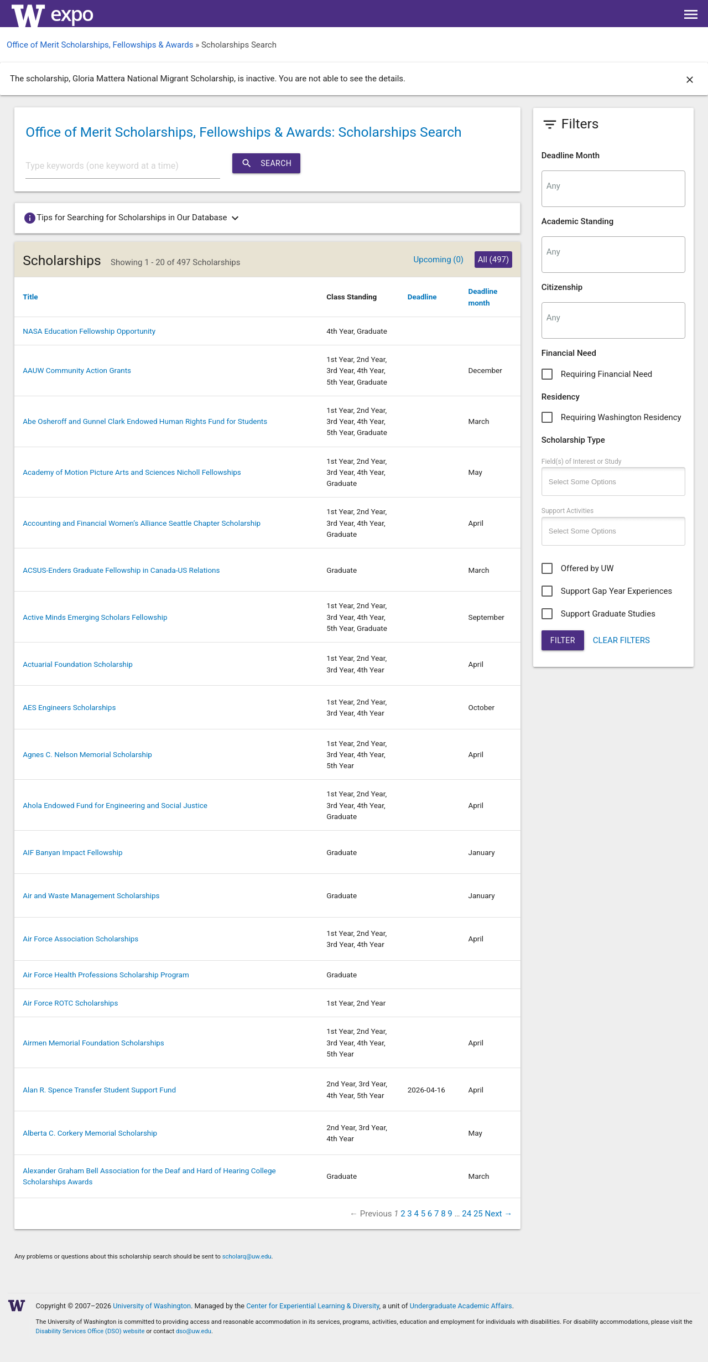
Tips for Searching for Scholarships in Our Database (133, 218)
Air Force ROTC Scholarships (70, 1002)
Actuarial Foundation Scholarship (78, 664)
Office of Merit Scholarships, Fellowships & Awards (100, 45)
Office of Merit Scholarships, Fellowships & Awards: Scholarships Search (243, 132)
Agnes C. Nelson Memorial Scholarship (87, 754)
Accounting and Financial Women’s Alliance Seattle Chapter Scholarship (142, 523)
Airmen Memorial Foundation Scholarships (93, 1042)
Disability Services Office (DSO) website (90, 1331)
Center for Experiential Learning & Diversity (312, 1306)
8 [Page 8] (443, 1214)
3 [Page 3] (409, 1214)
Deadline (422, 296)
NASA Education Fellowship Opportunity (89, 331)
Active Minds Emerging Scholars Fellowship (95, 617)
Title (30, 296)
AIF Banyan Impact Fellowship (72, 852)
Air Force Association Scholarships (80, 938)
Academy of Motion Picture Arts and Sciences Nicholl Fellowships (132, 472)
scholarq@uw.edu (247, 1256)
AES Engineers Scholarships (69, 707)
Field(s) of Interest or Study (582, 461)
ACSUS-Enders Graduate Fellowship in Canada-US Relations (121, 570)
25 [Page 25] (478, 1214)
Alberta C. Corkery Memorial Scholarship (90, 1132)
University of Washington (152, 1306)
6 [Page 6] (430, 1214)
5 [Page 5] (423, 1214)
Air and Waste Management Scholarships (91, 895)
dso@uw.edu (193, 1331)
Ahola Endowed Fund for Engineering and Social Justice (115, 805)
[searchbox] (613, 186)
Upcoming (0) (438, 260)
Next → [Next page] (499, 1214)
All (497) (493, 260)
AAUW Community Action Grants (77, 370)
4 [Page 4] (416, 1214)
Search (266, 163)
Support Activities (568, 511)
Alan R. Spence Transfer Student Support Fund (99, 1089)
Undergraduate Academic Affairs (461, 1306)
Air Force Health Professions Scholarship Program (106, 974)
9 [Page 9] (449, 1214)
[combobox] (613, 189)
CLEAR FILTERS (621, 640)
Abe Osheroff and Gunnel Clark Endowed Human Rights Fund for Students (145, 421)
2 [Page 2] (402, 1214)
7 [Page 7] (436, 1214)
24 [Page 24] (466, 1214)
